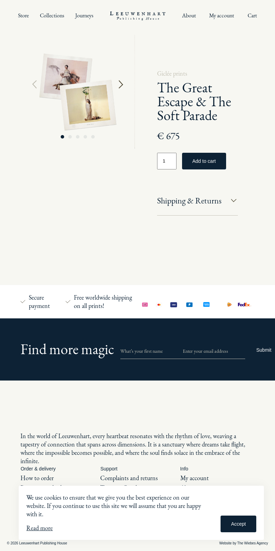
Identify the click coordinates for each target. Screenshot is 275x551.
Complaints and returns (129, 478)
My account (221, 15)
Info (184, 468)
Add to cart (204, 161)
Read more (39, 528)
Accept (238, 524)
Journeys (84, 15)
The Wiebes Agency (252, 543)
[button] (62, 137)
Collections (52, 15)
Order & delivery (37, 468)
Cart (252, 15)
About (189, 15)
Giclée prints (172, 73)
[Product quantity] (167, 161)
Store (23, 15)
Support (108, 468)
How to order (37, 478)
